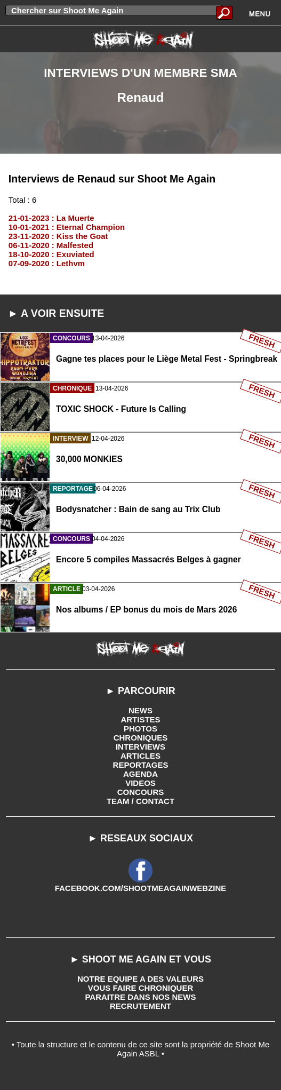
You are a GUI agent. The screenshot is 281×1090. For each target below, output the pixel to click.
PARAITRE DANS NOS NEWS (140, 996)
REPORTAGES (140, 764)
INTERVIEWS (140, 746)
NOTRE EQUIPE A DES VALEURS (140, 978)
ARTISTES (140, 719)
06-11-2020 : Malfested (51, 245)
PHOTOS (140, 728)
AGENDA (140, 773)
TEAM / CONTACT (140, 801)
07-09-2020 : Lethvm (47, 263)
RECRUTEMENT (140, 1006)
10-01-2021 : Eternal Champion (67, 227)
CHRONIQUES (141, 737)
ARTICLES (140, 755)
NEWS (140, 710)
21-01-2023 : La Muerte (51, 217)
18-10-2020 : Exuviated (51, 254)
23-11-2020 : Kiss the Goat (58, 236)
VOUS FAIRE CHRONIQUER (141, 987)
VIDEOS (140, 782)
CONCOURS (140, 792)
